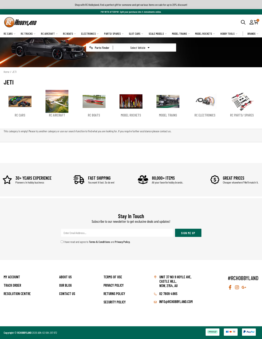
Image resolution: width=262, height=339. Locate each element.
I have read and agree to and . (95, 241)
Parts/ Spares (114, 33)
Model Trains (181, 33)
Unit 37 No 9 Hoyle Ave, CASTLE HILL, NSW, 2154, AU (175, 281)
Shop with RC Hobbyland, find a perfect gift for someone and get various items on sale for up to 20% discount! (131, 4)
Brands (252, 33)
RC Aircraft (49, 33)
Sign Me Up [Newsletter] (188, 233)
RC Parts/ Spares (242, 115)
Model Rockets (205, 33)
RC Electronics (204, 115)
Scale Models (158, 33)
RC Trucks (28, 33)
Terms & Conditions (99, 241)
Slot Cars (136, 33)
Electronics (90, 33)
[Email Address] (117, 233)
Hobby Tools (228, 33)
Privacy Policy (122, 241)
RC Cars (9, 33)
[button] (251, 22)
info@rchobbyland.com (173, 301)
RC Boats (69, 33)
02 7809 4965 (165, 293)
